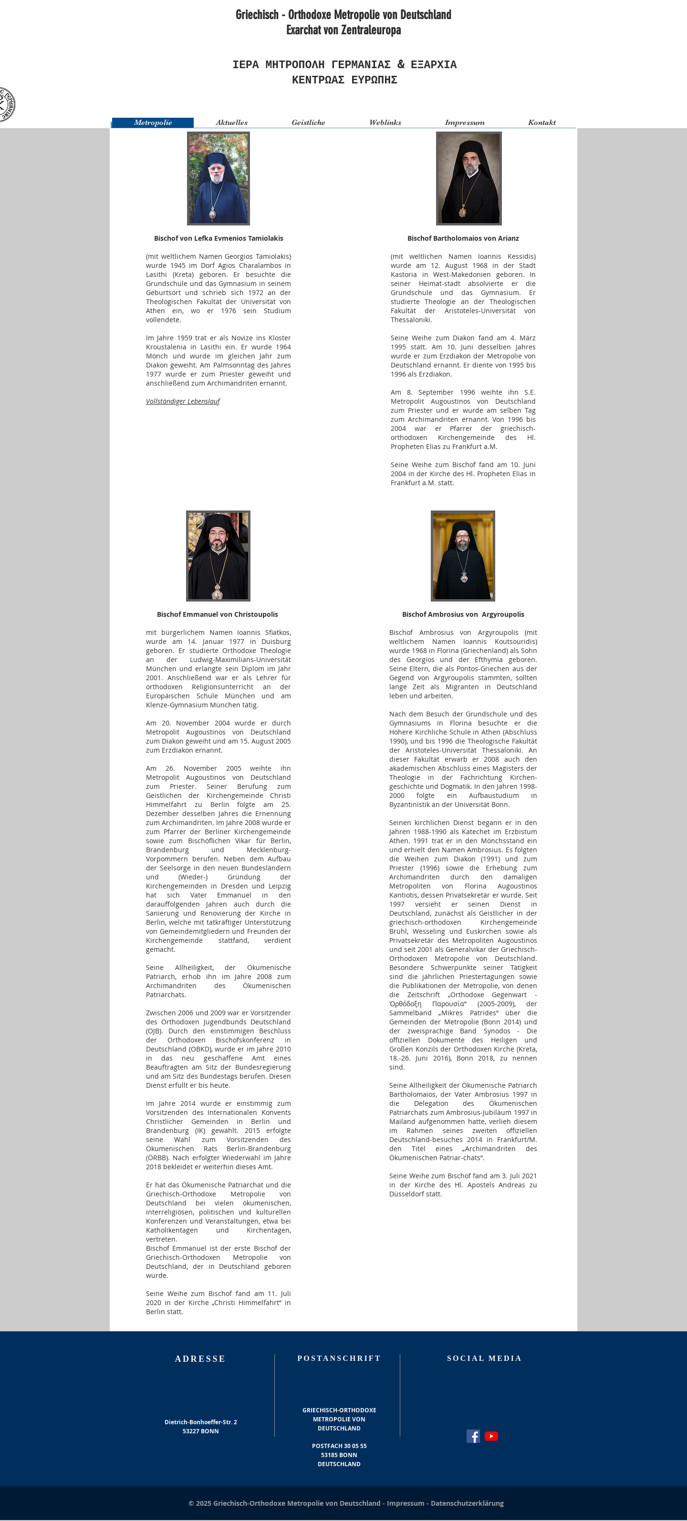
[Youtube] (491, 1437)
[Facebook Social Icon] (473, 1437)
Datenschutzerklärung (467, 1504)
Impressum (407, 1504)
